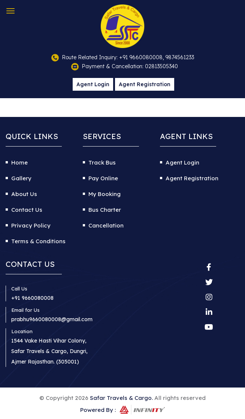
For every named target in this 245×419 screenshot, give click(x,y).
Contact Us (26, 209)
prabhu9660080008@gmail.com (52, 319)
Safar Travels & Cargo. (121, 397)
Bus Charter (104, 209)
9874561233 (179, 57)
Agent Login (92, 84)
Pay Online (103, 178)
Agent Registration (144, 84)
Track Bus (102, 162)
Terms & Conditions (38, 241)
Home (19, 162)
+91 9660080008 (141, 57)
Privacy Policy (31, 225)
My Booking (104, 194)
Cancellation (106, 225)
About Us (24, 194)
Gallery (21, 178)
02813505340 (161, 66)
